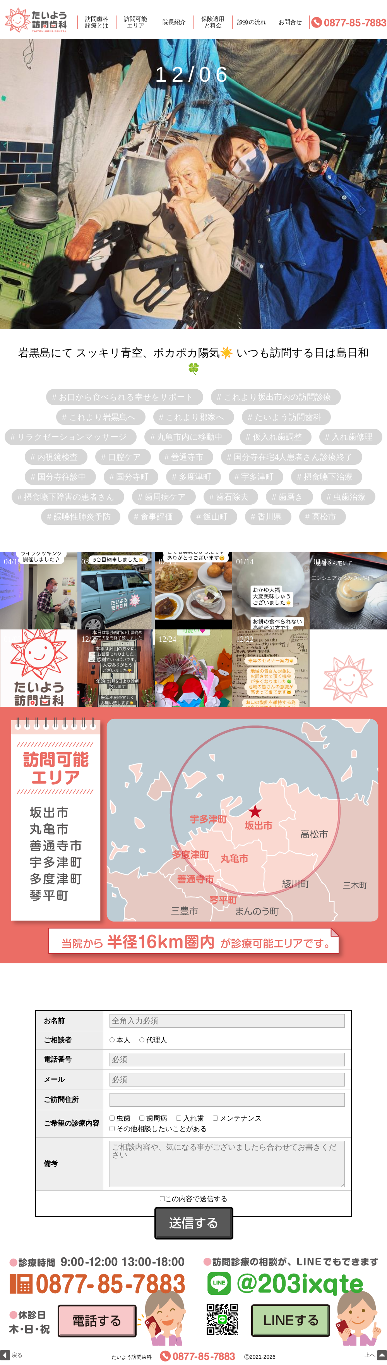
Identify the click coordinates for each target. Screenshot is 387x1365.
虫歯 (123, 1118)
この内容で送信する (194, 1199)
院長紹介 (174, 22)
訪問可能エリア (135, 22)
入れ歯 (193, 1118)
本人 (123, 1040)
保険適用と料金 (212, 22)
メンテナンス (241, 1118)
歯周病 (156, 1118)
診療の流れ (251, 22)
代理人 (156, 1040)
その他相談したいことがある (162, 1129)
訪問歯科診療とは (96, 22)
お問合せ (290, 22)
